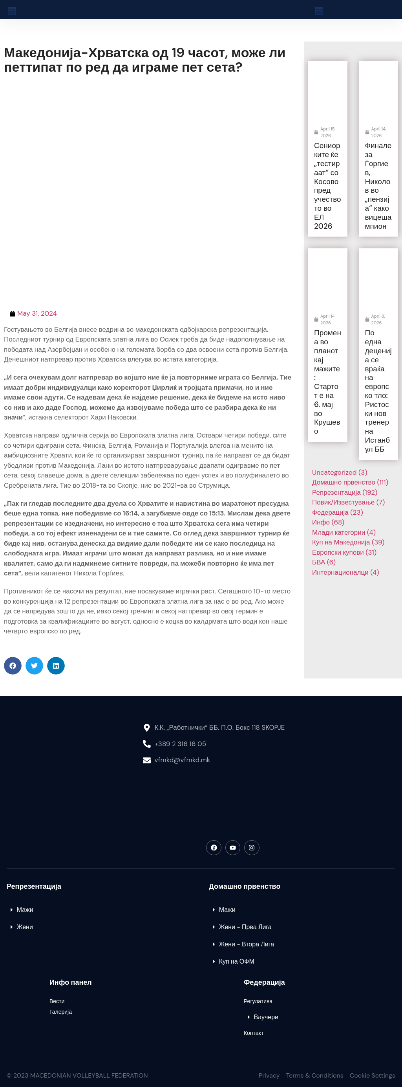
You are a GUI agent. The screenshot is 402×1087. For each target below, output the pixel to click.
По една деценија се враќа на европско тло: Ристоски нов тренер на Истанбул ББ (378, 391)
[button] (13, 666)
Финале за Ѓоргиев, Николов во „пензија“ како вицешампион (378, 186)
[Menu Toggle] (12, 11)
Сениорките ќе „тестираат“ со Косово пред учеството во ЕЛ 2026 (327, 186)
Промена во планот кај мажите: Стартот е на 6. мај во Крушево (327, 382)
